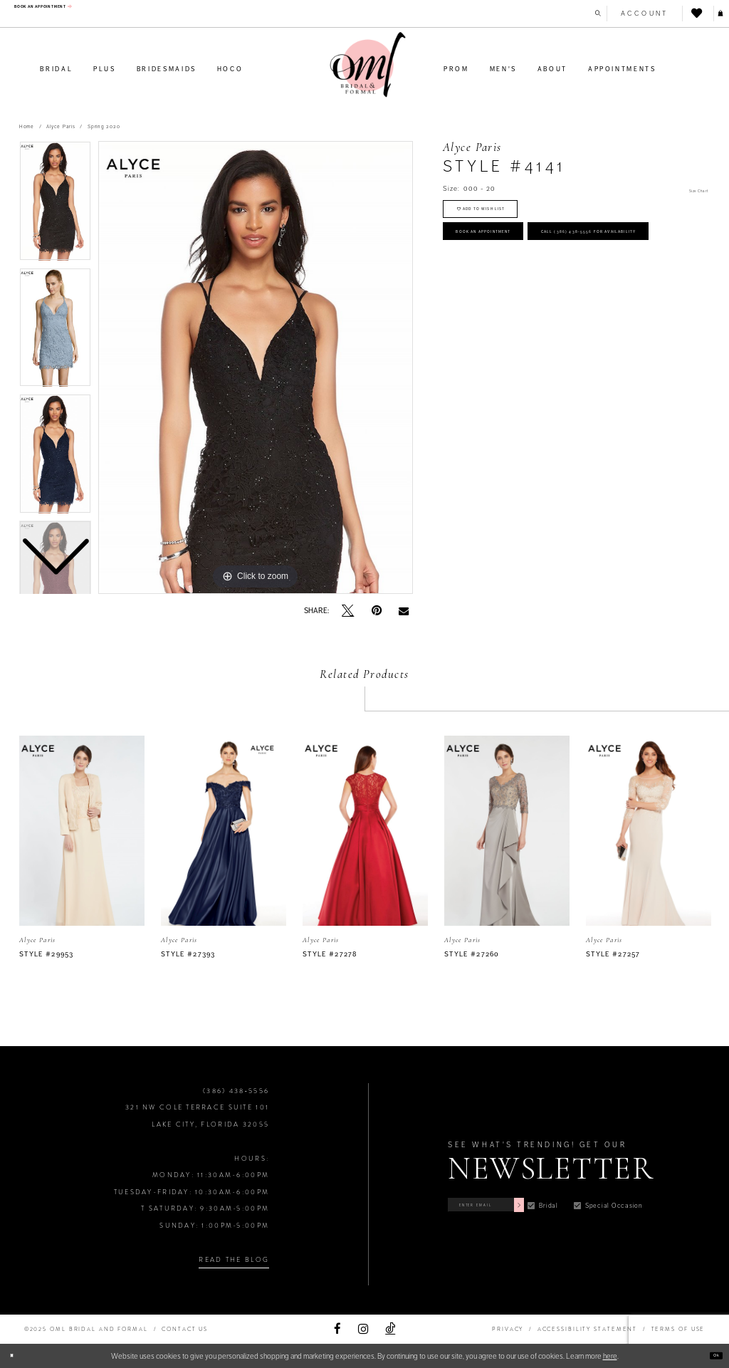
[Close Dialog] (16, 1356)
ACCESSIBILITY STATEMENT (587, 1329)
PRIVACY (507, 1329)
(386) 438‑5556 (236, 1091)
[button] (629, 13)
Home (26, 127)
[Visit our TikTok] (390, 1329)
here (610, 1356)
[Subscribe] (586, 1200)
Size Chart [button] (690, 189)
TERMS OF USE (678, 1329)
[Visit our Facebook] (337, 1329)
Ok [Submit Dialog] (711, 1355)
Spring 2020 (104, 127)
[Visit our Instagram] (363, 1329)
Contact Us (185, 1329)
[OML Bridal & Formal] (368, 65)
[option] (55, 331)
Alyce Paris (60, 127)
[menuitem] (76, 13)
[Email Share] (403, 611)
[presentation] (82, 831)
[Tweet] (347, 611)
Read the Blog (234, 1260)
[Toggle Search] (576, 13)
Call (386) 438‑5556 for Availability (555, 305)
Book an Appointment (521, 263)
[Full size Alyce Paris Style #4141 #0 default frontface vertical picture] (255, 367)
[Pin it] (376, 611)
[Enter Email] (521, 1200)
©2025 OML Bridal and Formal (86, 1329)
